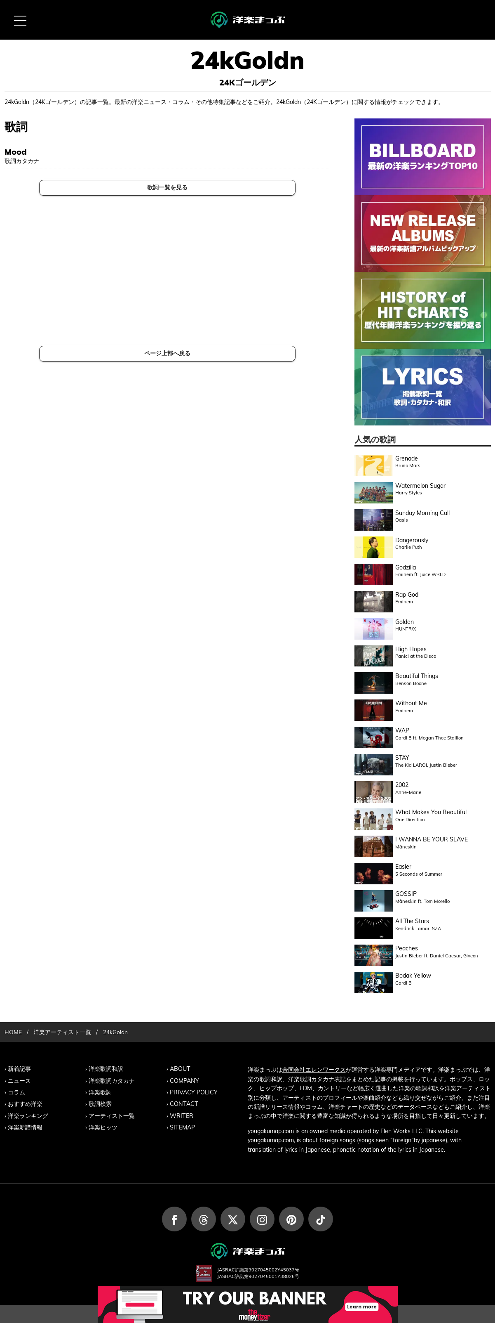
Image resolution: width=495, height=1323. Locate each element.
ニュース (19, 1080)
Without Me (411, 703)
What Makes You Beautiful (431, 812)
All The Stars (412, 921)
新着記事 (19, 1068)
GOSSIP (406, 894)
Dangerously (411, 540)
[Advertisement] (168, 270)
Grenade (406, 458)
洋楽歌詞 (100, 1091)
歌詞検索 (100, 1103)
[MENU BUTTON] (20, 20)
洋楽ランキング (28, 1114)
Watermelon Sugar (420, 485)
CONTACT (183, 1103)
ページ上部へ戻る (167, 353)
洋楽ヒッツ (103, 1126)
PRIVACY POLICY (194, 1091)
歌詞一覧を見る (167, 187)
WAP (402, 730)
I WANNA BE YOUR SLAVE (431, 839)
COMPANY (184, 1080)
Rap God (406, 594)
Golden (404, 622)
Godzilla (405, 567)
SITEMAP (182, 1126)
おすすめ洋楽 (25, 1103)
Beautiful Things (416, 676)
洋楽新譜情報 (25, 1126)
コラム (16, 1091)
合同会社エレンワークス (314, 1069)
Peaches (406, 948)
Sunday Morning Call (422, 513)
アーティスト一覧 (112, 1114)
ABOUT (180, 1068)
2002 (401, 785)
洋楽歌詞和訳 (106, 1068)
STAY (402, 757)
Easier (403, 866)
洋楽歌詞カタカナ (112, 1080)
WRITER (181, 1114)
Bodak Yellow (413, 975)
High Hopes (411, 649)
